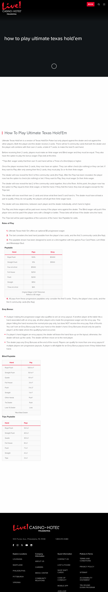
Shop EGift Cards (63, 571)
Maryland (18, 565)
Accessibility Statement (86, 579)
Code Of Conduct (62, 579)
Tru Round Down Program (87, 586)
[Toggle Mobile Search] (98, 4)
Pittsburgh (18, 577)
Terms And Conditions (85, 560)
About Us (39, 561)
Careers (39, 567)
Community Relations (40, 579)
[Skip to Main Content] (54, 66)
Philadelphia (19, 571)
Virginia (17, 582)
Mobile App (63, 586)
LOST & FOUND (64, 565)
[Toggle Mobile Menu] (104, 4)
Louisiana (17, 559)
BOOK (90, 4)
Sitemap (83, 572)
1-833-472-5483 (62, 539)
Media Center (41, 573)
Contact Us (63, 559)
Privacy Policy (87, 567)
